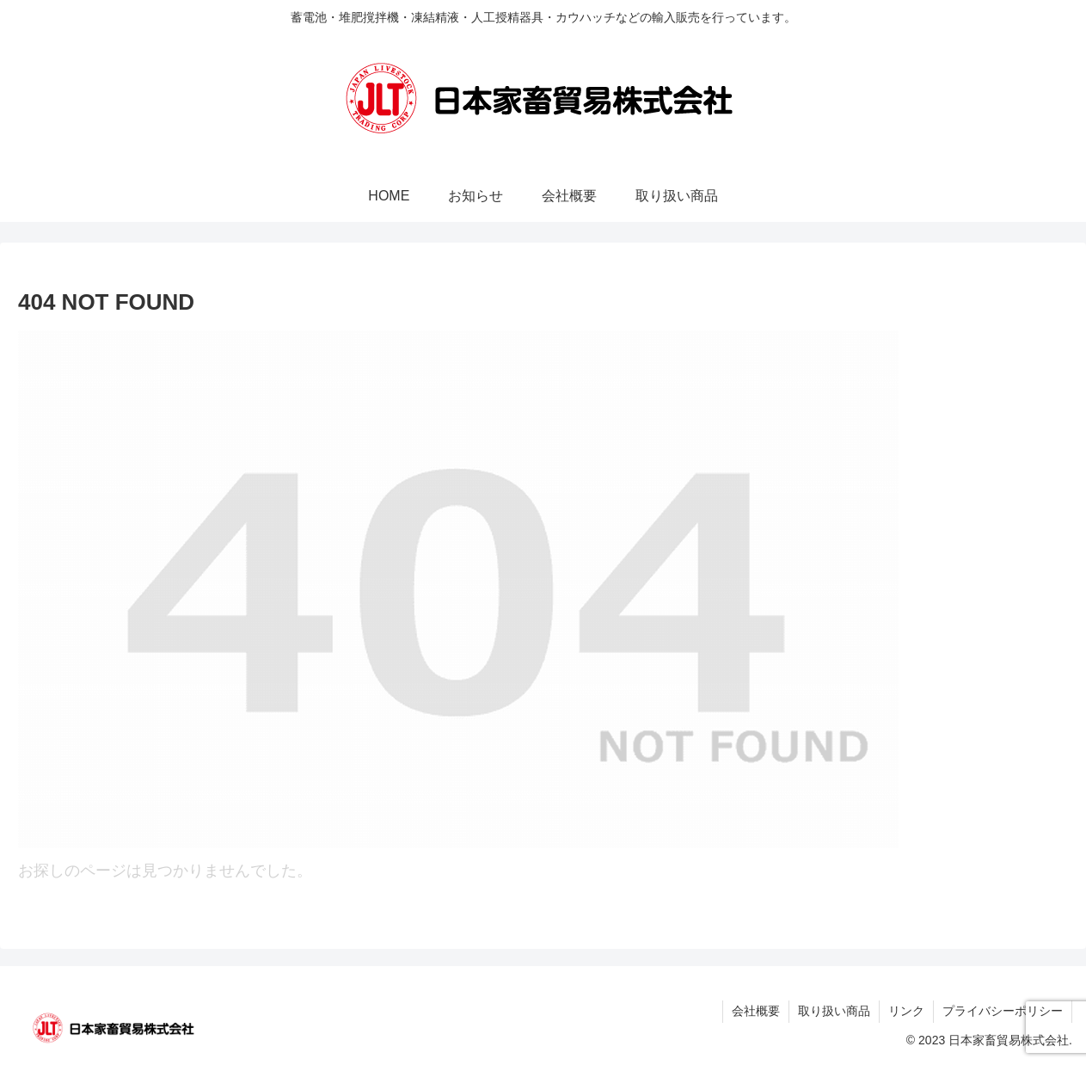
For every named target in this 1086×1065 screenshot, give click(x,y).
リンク (906, 1011)
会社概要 (756, 1011)
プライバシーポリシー (1002, 1011)
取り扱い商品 (834, 1011)
